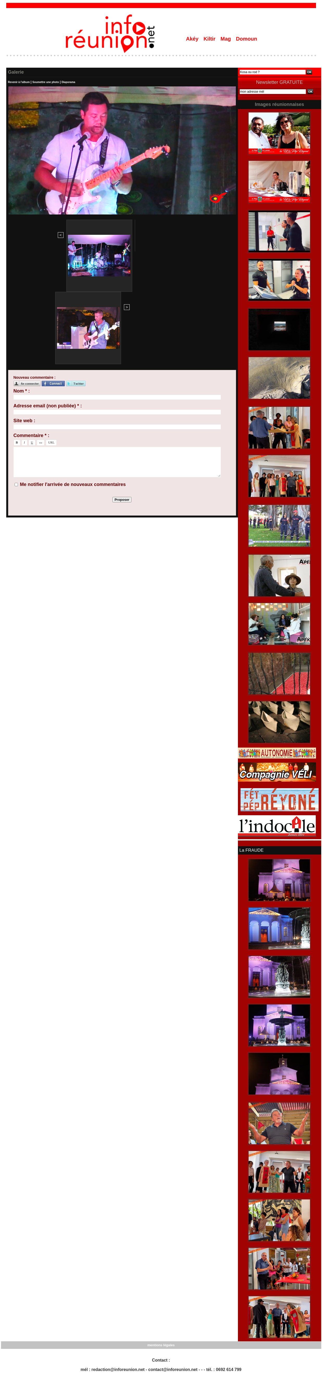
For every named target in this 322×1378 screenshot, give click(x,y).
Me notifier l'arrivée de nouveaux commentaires (73, 371)
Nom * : (22, 278)
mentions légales (161, 1344)
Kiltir (210, 39)
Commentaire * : (31, 322)
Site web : (24, 308)
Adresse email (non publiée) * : (48, 293)
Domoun (246, 39)
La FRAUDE (250, 850)
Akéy (193, 39)
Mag (226, 39)
